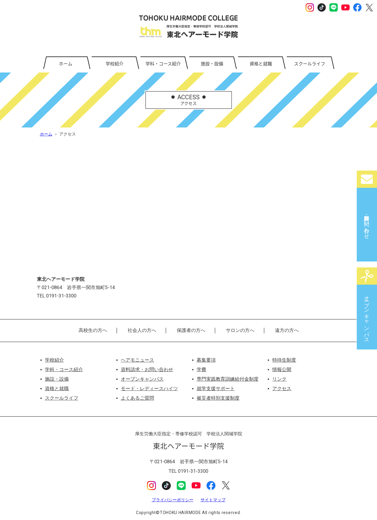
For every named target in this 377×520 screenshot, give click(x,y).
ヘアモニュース (137, 360)
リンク (279, 379)
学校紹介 (114, 63)
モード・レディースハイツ (149, 388)
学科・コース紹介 (163, 63)
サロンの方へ (240, 330)
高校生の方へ (93, 330)
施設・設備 (212, 63)
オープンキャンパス (367, 316)
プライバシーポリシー (172, 499)
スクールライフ (309, 63)
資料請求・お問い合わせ (367, 224)
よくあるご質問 (137, 398)
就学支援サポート (216, 388)
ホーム (65, 63)
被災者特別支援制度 (218, 398)
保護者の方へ (191, 330)
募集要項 (206, 360)
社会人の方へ (142, 330)
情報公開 (281, 369)
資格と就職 (261, 63)
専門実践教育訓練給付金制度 (228, 379)
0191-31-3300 (193, 471)
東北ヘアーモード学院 (188, 26)
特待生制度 (284, 360)
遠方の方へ (287, 330)
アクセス (281, 388)
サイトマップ (213, 499)
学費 (201, 369)
